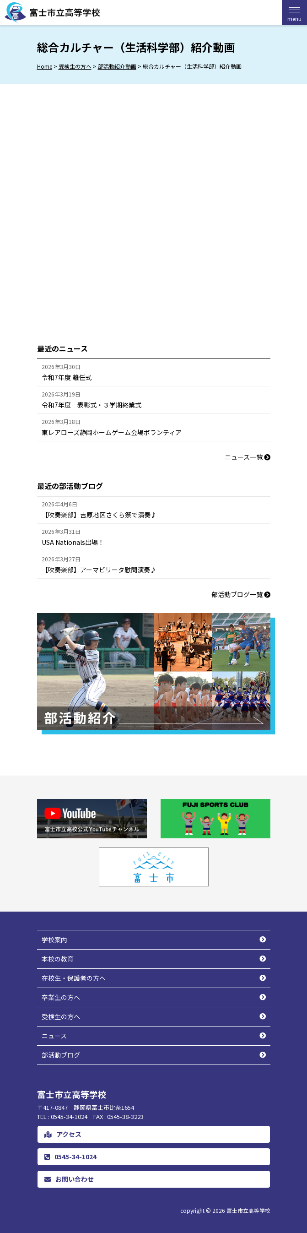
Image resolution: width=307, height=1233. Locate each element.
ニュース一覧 (247, 457)
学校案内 (54, 939)
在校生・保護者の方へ (74, 978)
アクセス (62, 1134)
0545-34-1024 (70, 1156)
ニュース (54, 1035)
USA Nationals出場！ (73, 542)
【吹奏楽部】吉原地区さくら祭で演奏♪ (99, 514)
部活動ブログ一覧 (240, 594)
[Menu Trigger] (294, 12)
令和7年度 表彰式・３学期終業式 (91, 404)
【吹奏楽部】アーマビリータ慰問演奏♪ (99, 569)
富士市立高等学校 (248, 1210)
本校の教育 (58, 958)
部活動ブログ (61, 1054)
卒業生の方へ (61, 997)
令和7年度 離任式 (67, 377)
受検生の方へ (61, 1016)
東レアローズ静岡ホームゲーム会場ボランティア (112, 432)
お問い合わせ (69, 1179)
